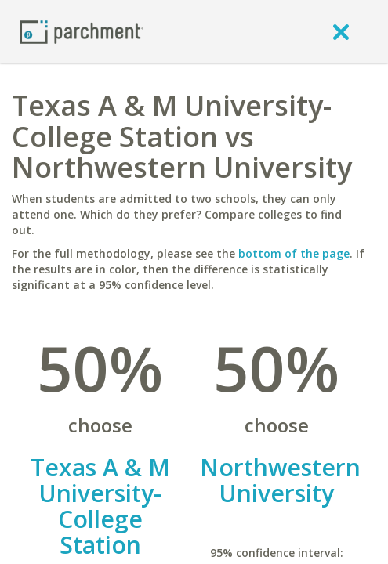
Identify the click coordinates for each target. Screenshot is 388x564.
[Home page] (81, 31)
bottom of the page (294, 253)
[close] (341, 31)
